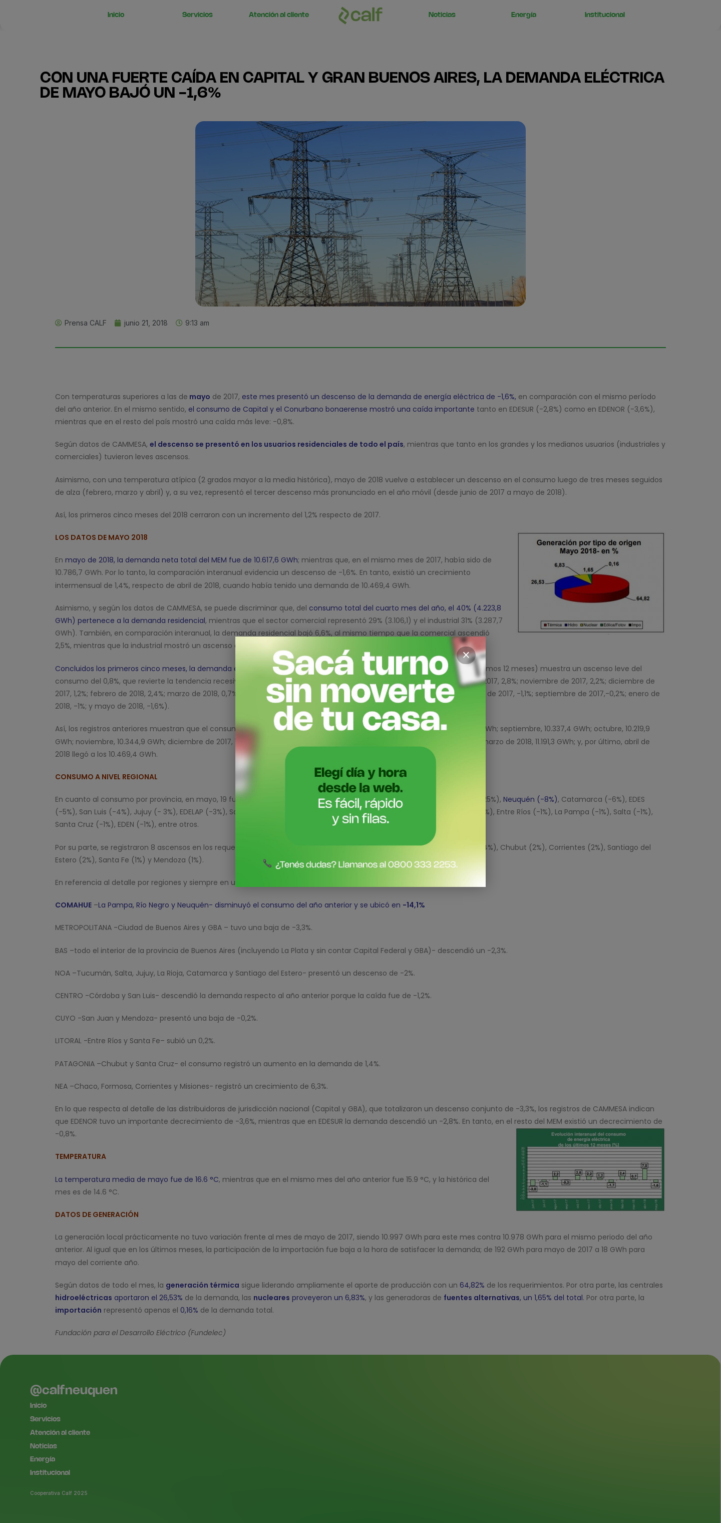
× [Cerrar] (466, 655)
